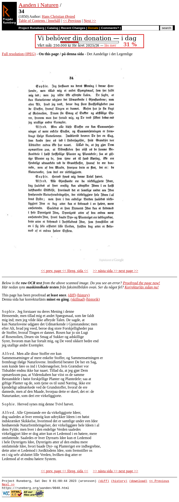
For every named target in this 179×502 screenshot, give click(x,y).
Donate (93, 28)
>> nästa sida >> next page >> (115, 271)
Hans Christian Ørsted (58, 16)
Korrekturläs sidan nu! (142, 287)
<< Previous (72, 21)
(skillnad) (78, 299)
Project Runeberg (31, 28)
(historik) (93, 299)
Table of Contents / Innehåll (39, 21)
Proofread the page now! (141, 283)
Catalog (53, 28)
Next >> (90, 21)
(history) (83, 295)
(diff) (72, 295)
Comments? (110, 28)
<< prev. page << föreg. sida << (64, 271)
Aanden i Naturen (39, 5)
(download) (138, 481)
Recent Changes (73, 28)
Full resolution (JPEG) (19, 54)
